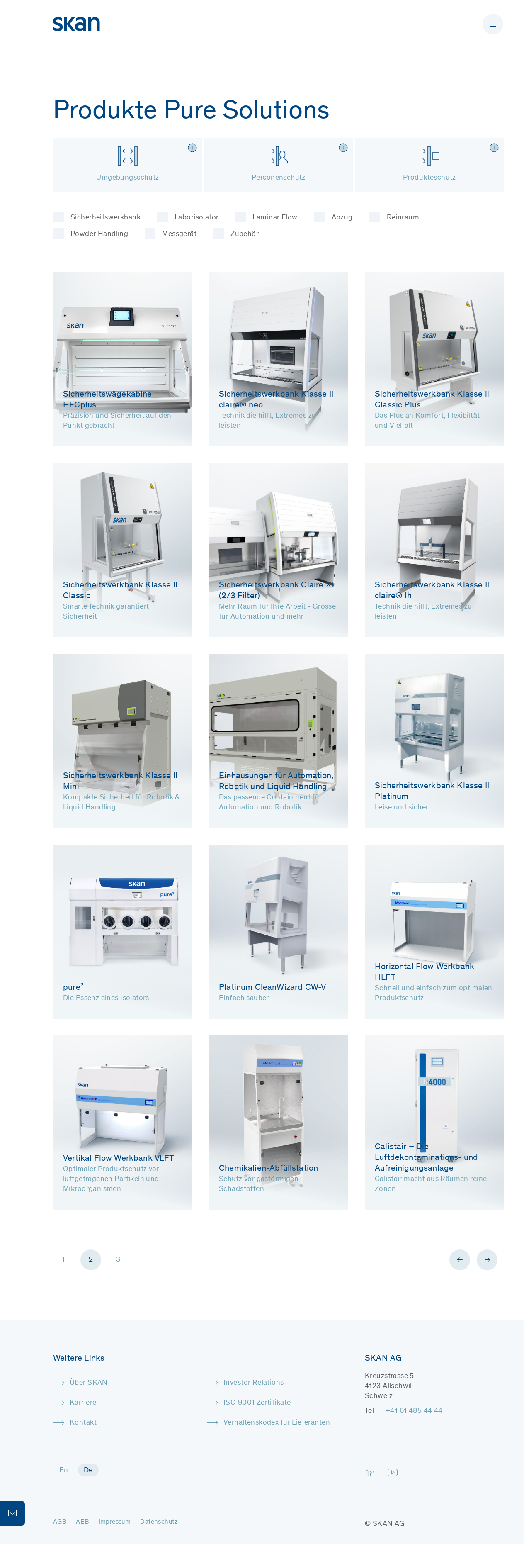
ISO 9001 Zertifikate (257, 1403)
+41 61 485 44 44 (414, 1411)
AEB (82, 1522)
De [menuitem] (88, 1470)
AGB (59, 1522)
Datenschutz (158, 1522)
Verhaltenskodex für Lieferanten (276, 1423)
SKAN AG (389, 1524)
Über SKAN (89, 1383)
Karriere (83, 1403)
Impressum (115, 1522)
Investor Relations (253, 1383)
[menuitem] (63, 1470)
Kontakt (83, 1423)
